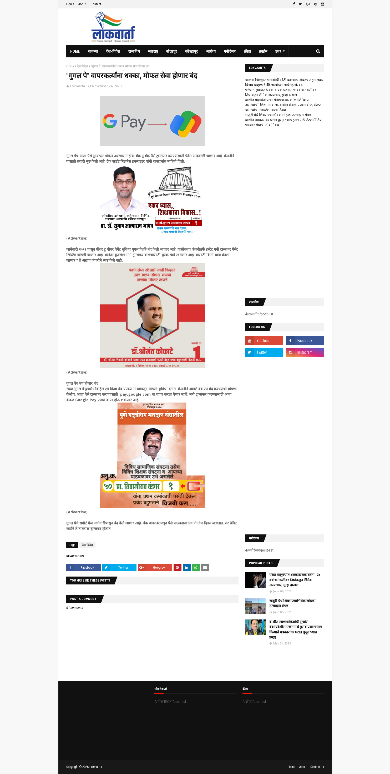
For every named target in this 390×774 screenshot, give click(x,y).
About (82, 4)
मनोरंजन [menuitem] (230, 51)
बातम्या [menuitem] (93, 51)
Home (70, 4)
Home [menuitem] (75, 51)
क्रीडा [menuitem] (247, 51)
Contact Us (317, 767)
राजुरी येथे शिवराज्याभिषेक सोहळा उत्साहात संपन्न (278, 115)
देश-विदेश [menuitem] (113, 51)
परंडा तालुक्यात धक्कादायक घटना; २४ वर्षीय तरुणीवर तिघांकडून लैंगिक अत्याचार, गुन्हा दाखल (294, 580)
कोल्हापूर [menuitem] (191, 51)
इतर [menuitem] (278, 51)
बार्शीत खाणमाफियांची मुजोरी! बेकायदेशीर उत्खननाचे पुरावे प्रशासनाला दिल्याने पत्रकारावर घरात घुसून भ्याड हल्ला (295, 629)
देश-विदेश (82, 66)
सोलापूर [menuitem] (171, 51)
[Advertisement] (284, 213)
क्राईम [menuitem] (263, 51)
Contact (95, 4)
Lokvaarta (77, 86)
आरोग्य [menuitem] (211, 51)
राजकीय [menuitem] (134, 51)
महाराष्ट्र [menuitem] (153, 51)
